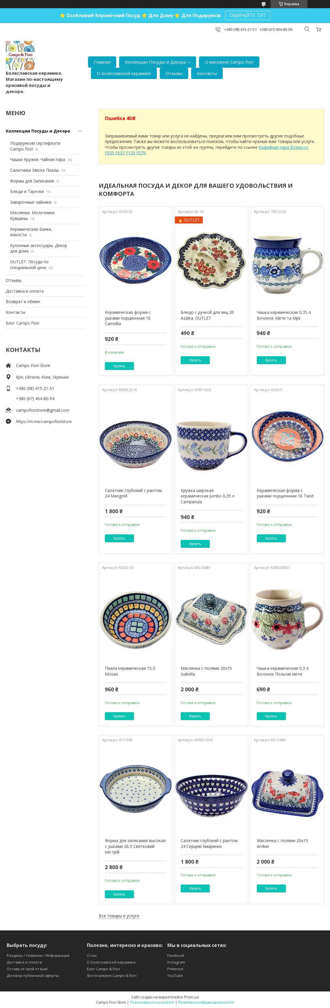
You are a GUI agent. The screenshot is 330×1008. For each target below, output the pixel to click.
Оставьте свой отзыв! (27, 968)
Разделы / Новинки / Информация (38, 955)
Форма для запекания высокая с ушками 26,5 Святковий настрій (135, 846)
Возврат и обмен (23, 301)
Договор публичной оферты (33, 975)
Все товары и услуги (119, 916)
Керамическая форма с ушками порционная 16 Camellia (128, 317)
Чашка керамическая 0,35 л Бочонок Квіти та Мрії (284, 315)
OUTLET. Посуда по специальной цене (29, 264)
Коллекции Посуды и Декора (155, 62)
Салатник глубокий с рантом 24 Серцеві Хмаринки (209, 843)
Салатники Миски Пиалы (34, 170)
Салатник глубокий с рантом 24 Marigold (133, 493)
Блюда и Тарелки (27, 191)
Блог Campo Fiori (22, 323)
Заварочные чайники (30, 202)
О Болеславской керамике (124, 73)
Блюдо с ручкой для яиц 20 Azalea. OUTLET (207, 315)
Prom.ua (191, 997)
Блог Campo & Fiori (103, 968)
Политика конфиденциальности (206, 1002)
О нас (92, 955)
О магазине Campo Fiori (229, 62)
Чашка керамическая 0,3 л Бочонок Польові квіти (283, 671)
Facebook (175, 955)
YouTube (175, 975)
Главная (102, 62)
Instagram (176, 962)
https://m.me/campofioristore (44, 421)
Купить (119, 366)
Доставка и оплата (25, 291)
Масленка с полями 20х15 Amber (282, 843)
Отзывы (174, 73)
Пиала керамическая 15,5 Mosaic (130, 671)
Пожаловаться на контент (152, 1002)
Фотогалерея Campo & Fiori (112, 975)
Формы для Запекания (32, 181)
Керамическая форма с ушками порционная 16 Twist (285, 493)
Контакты (207, 73)
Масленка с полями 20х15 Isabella (206, 671)
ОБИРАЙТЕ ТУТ (248, 15)
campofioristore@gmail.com (42, 410)
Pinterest (175, 968)
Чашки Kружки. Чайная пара (37, 159)
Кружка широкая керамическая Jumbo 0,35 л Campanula (207, 496)
